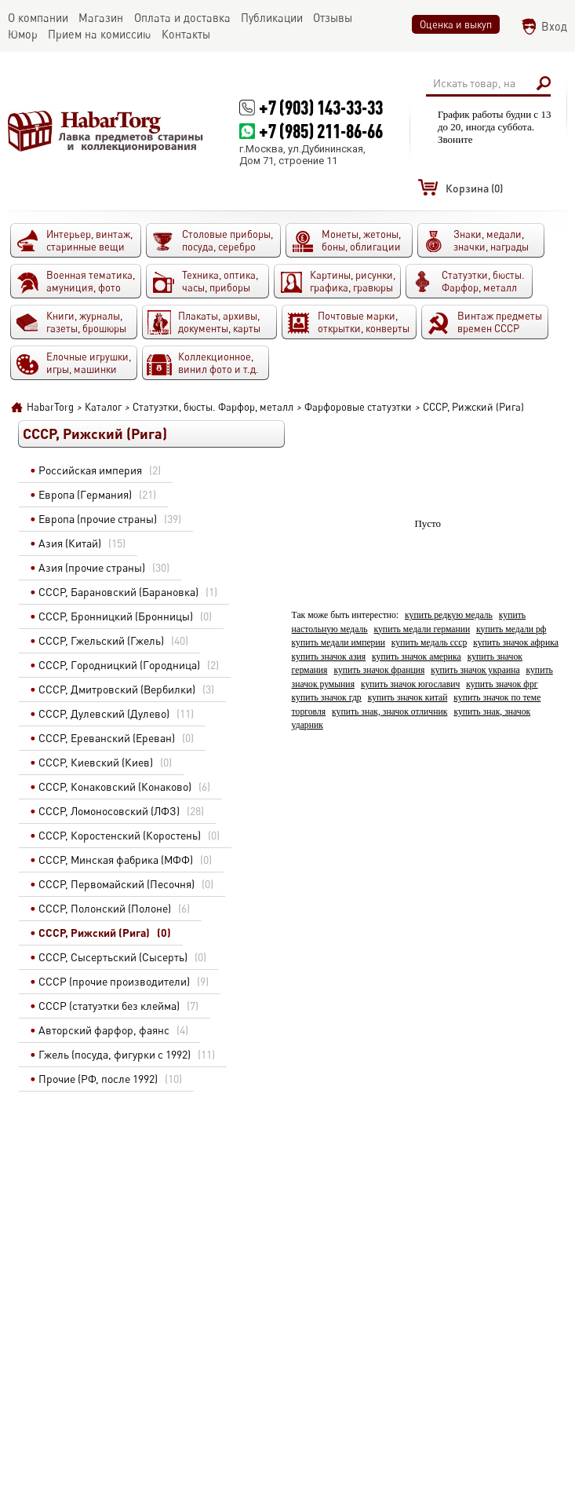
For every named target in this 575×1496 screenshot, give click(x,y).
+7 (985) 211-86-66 (321, 130)
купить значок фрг (501, 684)
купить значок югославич (410, 684)
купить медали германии (422, 629)
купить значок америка (416, 657)
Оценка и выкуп (456, 24)
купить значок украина (475, 670)
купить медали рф (511, 629)
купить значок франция (378, 670)
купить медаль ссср (429, 643)
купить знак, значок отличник (389, 712)
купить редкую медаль (449, 615)
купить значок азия (329, 657)
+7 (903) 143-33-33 (321, 107)
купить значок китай (408, 698)
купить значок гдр (327, 698)
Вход (554, 26)
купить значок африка (516, 643)
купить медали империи (338, 643)
